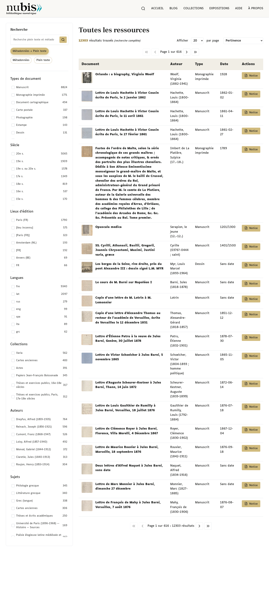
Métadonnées (21, 60)
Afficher (182, 40)
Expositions (219, 8)
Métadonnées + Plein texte (29, 51)
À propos (255, 8)
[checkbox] (39, 87)
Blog (173, 8)
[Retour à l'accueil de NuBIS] (24, 8)
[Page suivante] (186, 52)
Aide (238, 8)
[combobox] (39, 40)
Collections (193, 8)
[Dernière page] (195, 52)
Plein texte (43, 60)
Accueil (157, 8)
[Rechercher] (143, 8)
